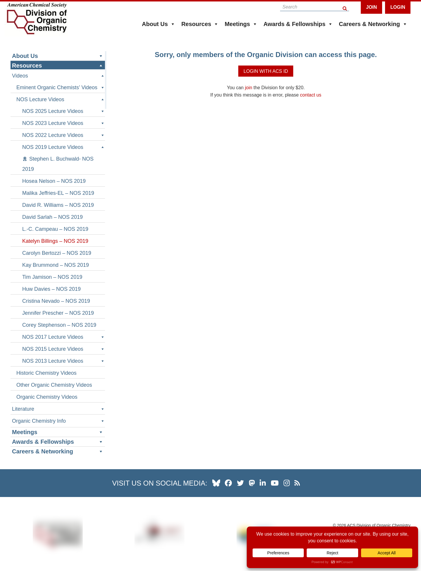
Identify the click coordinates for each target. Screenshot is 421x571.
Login (397, 7)
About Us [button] (158, 24)
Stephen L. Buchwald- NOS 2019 (58, 164)
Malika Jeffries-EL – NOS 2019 (58, 193)
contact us (310, 94)
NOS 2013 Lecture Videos (63, 361)
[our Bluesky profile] (216, 483)
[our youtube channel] (274, 483)
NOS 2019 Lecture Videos (63, 147)
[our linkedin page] (262, 483)
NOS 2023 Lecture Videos (63, 123)
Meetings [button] (241, 24)
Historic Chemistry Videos (46, 373)
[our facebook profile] (228, 483)
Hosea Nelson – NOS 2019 (54, 181)
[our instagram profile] (286, 483)
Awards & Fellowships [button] (298, 24)
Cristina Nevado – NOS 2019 (56, 301)
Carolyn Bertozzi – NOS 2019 (56, 253)
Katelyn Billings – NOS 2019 (55, 241)
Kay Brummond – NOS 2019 (55, 265)
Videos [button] (58, 76)
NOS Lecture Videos (60, 99)
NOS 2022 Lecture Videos (63, 135)
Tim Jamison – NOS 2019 (52, 277)
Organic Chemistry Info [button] (58, 421)
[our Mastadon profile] (251, 483)
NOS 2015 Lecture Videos (63, 349)
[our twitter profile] (240, 483)
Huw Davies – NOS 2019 (51, 289)
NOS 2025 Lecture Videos (63, 111)
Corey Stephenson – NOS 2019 (59, 325)
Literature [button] (58, 409)
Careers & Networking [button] (373, 24)
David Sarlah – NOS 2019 (52, 217)
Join (371, 7)
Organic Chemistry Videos (46, 397)
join (248, 87)
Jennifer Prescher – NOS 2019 (58, 313)
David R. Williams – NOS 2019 (58, 205)
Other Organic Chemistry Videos (54, 385)
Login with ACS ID (266, 71)
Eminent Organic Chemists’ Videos (60, 87)
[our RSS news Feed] (297, 483)
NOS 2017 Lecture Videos (63, 337)
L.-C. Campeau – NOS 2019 (55, 229)
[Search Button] (345, 7)
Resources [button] (200, 24)
